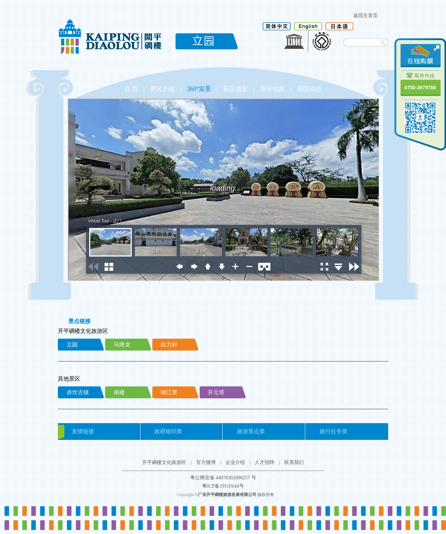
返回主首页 (365, 15)
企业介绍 (235, 462)
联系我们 (294, 462)
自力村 (169, 345)
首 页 (131, 88)
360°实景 (199, 88)
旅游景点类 (251, 431)
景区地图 (272, 88)
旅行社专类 (333, 431)
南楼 (119, 392)
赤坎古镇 (78, 392)
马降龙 (122, 345)
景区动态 (309, 88)
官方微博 (206, 462)
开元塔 (216, 392)
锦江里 (169, 392)
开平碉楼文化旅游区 (164, 462)
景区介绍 (162, 88)
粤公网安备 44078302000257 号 (223, 477)
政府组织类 (168, 431)
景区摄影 (235, 88)
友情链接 (83, 431)
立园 (72, 345)
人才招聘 (264, 462)
